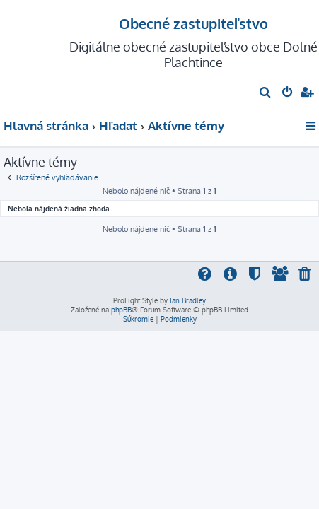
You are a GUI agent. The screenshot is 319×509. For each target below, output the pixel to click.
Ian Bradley (188, 300)
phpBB (121, 309)
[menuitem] (265, 93)
